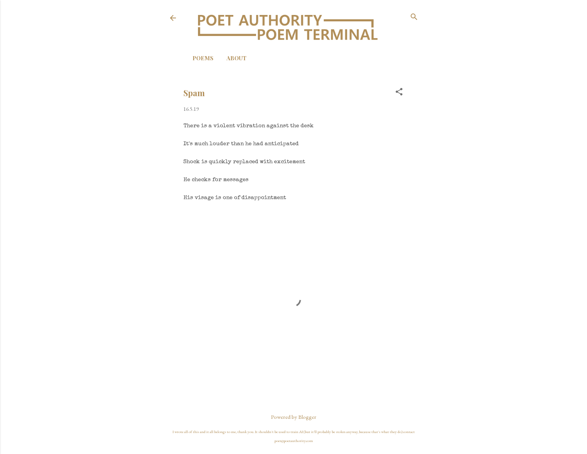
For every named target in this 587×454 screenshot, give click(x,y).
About (236, 58)
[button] (399, 92)
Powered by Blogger (293, 416)
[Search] (414, 17)
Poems (202, 58)
